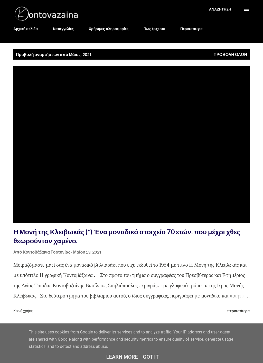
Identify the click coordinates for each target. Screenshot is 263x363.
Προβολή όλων (230, 54)
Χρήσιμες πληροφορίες (108, 28)
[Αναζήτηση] (220, 9)
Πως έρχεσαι (154, 28)
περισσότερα (238, 311)
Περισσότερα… (192, 28)
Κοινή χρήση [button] (23, 311)
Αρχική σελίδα (25, 28)
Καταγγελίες (63, 28)
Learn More (122, 357)
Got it (151, 357)
